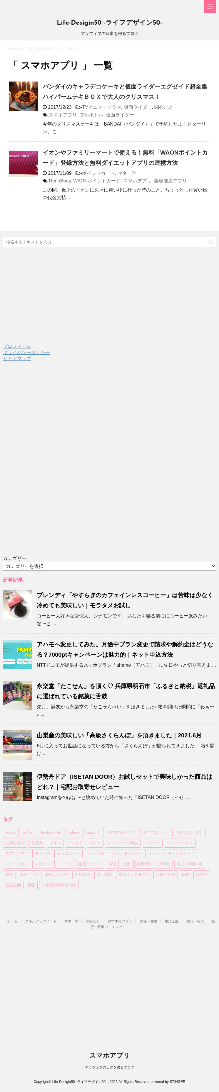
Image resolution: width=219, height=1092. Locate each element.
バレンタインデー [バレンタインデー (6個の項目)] (127, 854)
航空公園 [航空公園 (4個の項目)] (13, 885)
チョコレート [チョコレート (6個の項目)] (68, 854)
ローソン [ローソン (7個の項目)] (64, 864)
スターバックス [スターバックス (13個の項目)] (179, 843)
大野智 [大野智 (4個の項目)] (164, 864)
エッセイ (119, 927)
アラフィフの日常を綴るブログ (109, 1067)
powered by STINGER (168, 1082)
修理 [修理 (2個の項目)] (112, 864)
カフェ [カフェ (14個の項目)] (95, 843)
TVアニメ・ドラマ (101, 107)
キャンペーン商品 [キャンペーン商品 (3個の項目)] (122, 843)
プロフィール (17, 346)
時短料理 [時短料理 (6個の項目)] (82, 875)
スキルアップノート (41, 921)
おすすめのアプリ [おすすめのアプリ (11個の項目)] (121, 832)
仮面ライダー (138, 107)
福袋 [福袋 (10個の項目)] (185, 875)
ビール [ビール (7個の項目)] (155, 854)
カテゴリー (14, 558)
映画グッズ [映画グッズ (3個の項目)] (29, 875)
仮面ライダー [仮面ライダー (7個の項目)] (90, 864)
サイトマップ (17, 358)
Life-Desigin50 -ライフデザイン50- (109, 23)
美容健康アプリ (170, 180)
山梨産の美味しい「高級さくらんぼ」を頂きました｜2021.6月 (119, 735)
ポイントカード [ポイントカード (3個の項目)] (181, 854)
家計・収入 (195, 921)
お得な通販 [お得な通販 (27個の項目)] (15, 843)
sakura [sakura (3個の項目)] (74, 832)
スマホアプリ (63, 114)
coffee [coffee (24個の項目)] (27, 832)
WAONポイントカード (97, 180)
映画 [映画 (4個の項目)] (9, 875)
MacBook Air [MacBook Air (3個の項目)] (50, 832)
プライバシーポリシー (26, 352)
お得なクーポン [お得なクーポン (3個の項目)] (189, 832)
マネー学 (127, 173)
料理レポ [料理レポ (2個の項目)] (195, 864)
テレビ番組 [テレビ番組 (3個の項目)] (96, 854)
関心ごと (163, 107)
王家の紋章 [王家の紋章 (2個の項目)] (165, 875)
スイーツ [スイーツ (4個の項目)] (152, 843)
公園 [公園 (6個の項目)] (126, 864)
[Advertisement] (47, 463)
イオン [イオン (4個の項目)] (55, 843)
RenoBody (60, 180)
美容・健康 (148, 921)
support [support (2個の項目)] (92, 832)
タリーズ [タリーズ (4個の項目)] (42, 854)
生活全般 (172, 921)
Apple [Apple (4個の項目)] (11, 832)
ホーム (12, 921)
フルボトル (91, 114)
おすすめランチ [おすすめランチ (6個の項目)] (156, 832)
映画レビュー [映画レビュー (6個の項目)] (57, 875)
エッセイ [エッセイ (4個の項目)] (75, 843)
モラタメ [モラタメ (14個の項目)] (42, 864)
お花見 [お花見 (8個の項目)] (37, 843)
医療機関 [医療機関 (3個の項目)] (144, 864)
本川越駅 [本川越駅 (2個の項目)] (104, 875)
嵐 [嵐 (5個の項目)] (179, 864)
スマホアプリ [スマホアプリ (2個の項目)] (17, 854)
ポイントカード (98, 173)
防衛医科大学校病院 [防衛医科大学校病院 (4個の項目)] (59, 885)
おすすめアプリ (120, 921)
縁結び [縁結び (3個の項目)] (202, 875)
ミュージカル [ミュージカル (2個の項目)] (17, 864)
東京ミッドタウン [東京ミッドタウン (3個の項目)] (134, 875)
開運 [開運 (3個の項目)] (31, 885)
